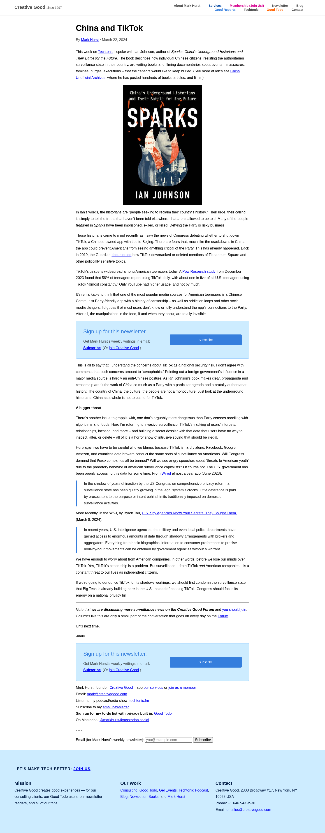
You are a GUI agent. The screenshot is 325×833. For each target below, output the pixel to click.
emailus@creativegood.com (249, 810)
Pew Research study (199, 271)
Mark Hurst (90, 40)
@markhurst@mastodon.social (124, 720)
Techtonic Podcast (193, 790)
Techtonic (251, 9)
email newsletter (116, 707)
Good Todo (275, 9)
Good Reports (224, 9)
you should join (234, 609)
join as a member (182, 687)
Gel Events (168, 790)
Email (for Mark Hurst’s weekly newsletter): (110, 740)
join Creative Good (124, 348)
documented (121, 255)
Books (153, 797)
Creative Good (39, 7)
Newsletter (280, 5)
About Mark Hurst (187, 5)
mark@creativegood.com (107, 694)
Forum (223, 616)
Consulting (128, 790)
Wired (166, 473)
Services (215, 5)
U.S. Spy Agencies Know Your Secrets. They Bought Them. (189, 513)
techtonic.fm (139, 701)
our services (153, 687)
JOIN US (82, 769)
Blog (299, 5)
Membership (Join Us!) (247, 5)
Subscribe (92, 348)
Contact (297, 9)
